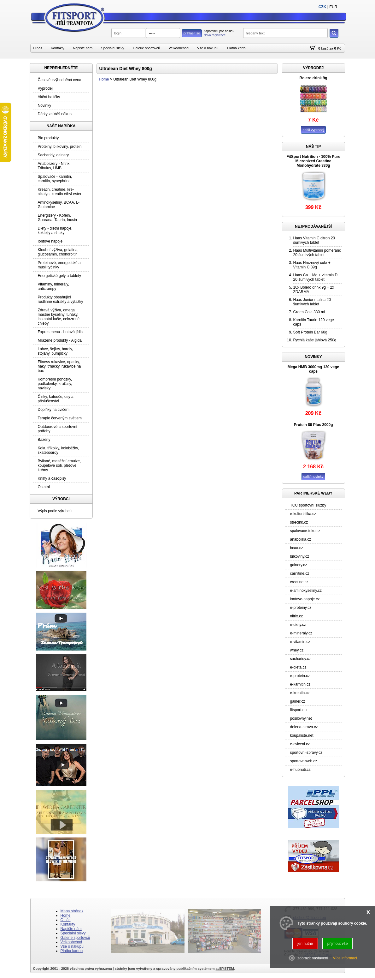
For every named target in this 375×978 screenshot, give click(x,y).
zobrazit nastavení (312, 958)
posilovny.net (301, 718)
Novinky (44, 105)
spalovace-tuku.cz (305, 531)
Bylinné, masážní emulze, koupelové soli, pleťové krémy (59, 465)
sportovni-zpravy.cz (306, 752)
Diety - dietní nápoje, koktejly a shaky (55, 230)
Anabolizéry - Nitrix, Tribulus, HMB (54, 165)
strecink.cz (299, 522)
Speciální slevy (112, 48)
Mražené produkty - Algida (60, 340)
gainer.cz (297, 701)
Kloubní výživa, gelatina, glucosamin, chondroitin (58, 252)
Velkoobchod (179, 48)
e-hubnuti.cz (300, 769)
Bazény (44, 439)
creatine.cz (299, 582)
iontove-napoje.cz (305, 599)
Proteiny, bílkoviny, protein (60, 146)
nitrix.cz (296, 616)
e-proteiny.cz (301, 607)
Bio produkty (48, 138)
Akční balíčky (49, 97)
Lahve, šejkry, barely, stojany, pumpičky (55, 351)
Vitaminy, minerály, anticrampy (53, 286)
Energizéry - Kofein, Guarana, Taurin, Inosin (57, 217)
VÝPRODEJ (313, 68)
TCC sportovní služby (308, 505)
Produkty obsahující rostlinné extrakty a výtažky (60, 299)
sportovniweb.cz (303, 761)
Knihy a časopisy (52, 478)
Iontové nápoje (50, 241)
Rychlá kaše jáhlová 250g (315, 340)
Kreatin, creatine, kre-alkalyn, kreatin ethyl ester (60, 191)
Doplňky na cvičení (54, 409)
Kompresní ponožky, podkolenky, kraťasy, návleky (55, 383)
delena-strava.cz (304, 727)
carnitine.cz (299, 573)
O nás (37, 48)
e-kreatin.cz (300, 693)
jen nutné (305, 943)
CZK (322, 7)
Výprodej (45, 88)
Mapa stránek (72, 911)
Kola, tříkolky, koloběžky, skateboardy (58, 450)
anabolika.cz (300, 539)
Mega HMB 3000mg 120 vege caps (313, 369)
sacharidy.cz (300, 659)
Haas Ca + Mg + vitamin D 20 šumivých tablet (315, 277)
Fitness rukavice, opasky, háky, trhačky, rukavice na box (59, 366)
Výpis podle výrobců (55, 511)
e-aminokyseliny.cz (306, 590)
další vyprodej (313, 130)
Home (104, 79)
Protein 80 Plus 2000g (313, 425)
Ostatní (44, 487)
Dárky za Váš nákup (55, 114)
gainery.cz (298, 565)
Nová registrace (214, 35)
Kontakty (57, 48)
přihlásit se (192, 33)
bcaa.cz (296, 548)
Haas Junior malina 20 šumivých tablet (312, 301)
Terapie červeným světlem (60, 418)
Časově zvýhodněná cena (59, 80)
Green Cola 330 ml (309, 312)
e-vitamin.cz (300, 641)
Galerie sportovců (146, 48)
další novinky (313, 476)
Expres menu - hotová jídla (60, 332)
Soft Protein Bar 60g (310, 332)
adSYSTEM (225, 968)
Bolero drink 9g (313, 78)
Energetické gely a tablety (59, 275)
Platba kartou (237, 48)
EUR (333, 7)
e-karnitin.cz (300, 684)
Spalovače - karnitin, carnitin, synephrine (55, 178)
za (331, 48)
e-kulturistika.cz (303, 514)
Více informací (345, 958)
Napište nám (82, 48)
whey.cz (296, 650)
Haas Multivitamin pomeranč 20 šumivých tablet (317, 252)
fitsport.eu (298, 710)
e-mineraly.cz (301, 633)
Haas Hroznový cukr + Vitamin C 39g (312, 265)
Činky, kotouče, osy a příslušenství (55, 398)
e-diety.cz (298, 624)
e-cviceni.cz (300, 744)
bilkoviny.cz (299, 556)
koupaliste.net (301, 735)
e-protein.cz (300, 676)
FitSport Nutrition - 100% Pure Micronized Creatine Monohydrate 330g (313, 161)
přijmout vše (337, 943)
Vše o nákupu (207, 48)
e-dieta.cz (298, 667)
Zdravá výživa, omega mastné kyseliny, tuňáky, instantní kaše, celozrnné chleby (59, 317)
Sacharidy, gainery (53, 155)
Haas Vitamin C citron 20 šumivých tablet (314, 240)
